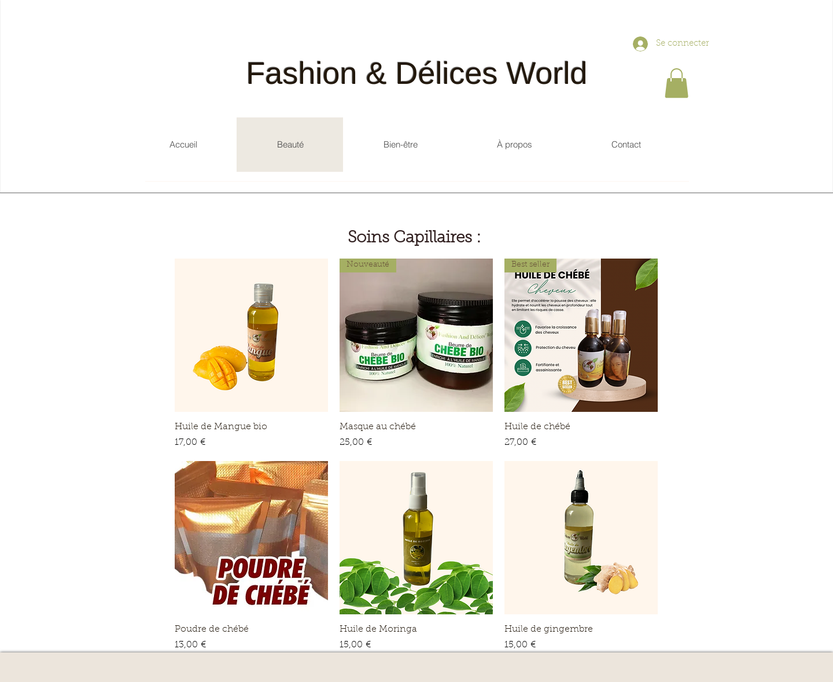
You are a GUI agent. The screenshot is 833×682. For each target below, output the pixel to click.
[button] (676, 83)
